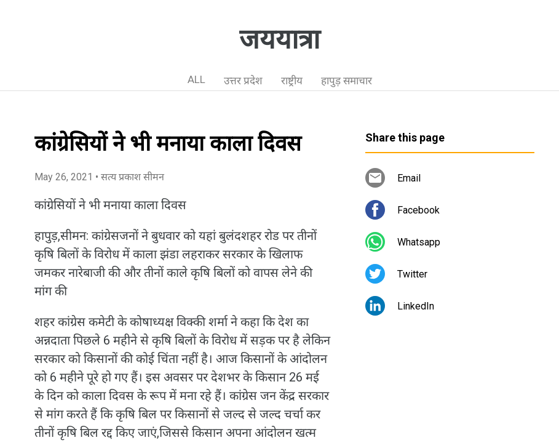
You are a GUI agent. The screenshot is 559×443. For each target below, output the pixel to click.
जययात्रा (279, 39)
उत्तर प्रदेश (243, 80)
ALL (196, 79)
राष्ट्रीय (292, 80)
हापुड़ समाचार (346, 80)
